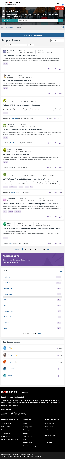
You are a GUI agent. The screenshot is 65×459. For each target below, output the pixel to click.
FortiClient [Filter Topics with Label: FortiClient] (7, 282)
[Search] (60, 20)
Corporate (48, 439)
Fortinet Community (13, 4)
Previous (26, 333)
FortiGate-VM (18, 211)
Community (48, 442)
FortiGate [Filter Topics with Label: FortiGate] (7, 277)
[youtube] (11, 413)
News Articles (49, 427)
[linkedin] (15, 413)
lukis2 (11, 243)
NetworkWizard (14, 118)
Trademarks (48, 430)
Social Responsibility (29, 446)
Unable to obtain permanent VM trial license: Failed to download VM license (31, 228)
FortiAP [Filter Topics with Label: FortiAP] (6, 322)
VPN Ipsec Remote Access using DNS (17, 80)
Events (25, 439)
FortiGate (5, 63)
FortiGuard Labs (6, 427)
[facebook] (3, 413)
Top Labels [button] (60, 271)
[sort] (57, 40)
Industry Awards (28, 443)
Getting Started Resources (9, 439)
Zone (31, 186)
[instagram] (20, 413)
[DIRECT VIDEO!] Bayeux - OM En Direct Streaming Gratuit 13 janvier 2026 (30, 204)
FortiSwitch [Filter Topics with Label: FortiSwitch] (7, 317)
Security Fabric (27, 427)
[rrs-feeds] (24, 413)
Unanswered (14, 45)
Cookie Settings (36, 456)
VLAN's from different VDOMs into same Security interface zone (27, 179)
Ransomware (5, 436)
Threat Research (6, 423)
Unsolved (24, 45)
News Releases (49, 423)
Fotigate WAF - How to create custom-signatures (21, 105)
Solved (31, 45)
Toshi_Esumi (13, 142)
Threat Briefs (5, 433)
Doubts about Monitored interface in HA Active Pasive (23, 130)
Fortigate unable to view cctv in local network (20, 56)
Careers (25, 433)
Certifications (27, 436)
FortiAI (5, 211)
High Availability (13, 186)
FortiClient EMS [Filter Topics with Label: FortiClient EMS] (8, 311)
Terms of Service (6, 456)
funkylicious (13, 192)
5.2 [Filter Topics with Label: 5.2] (5, 300)
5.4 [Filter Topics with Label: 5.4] (5, 305)
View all (5, 382)
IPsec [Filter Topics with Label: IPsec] (5, 328)
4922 (44, 249)
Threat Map (5, 430)
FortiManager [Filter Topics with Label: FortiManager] (8, 288)
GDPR (27, 456)
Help (57, 4)
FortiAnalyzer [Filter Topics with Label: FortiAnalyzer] (8, 294)
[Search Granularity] (10, 20)
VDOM (26, 186)
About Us (26, 423)
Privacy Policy (18, 456)
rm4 (11, 167)
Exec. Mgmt (26, 430)
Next (49, 249)
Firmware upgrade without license (16, 154)
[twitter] (7, 413)
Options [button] (63, 27)
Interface (21, 186)
